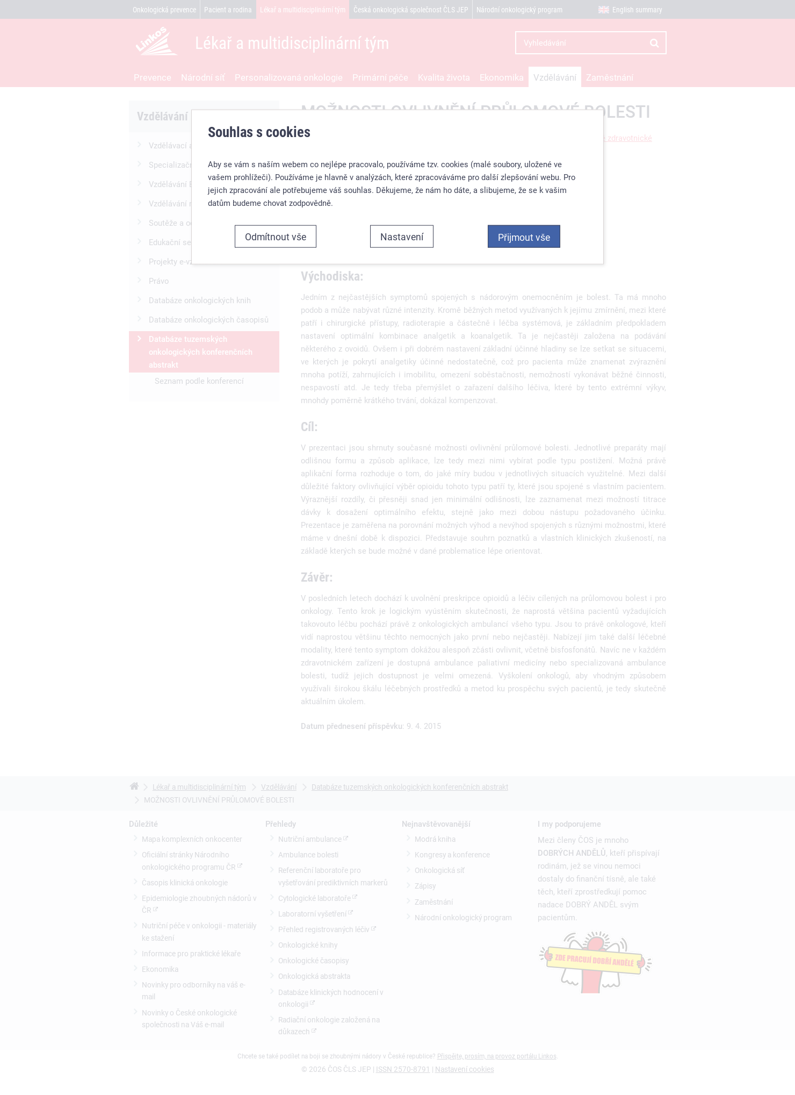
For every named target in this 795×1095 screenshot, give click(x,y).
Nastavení (401, 228)
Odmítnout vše (275, 228)
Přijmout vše (524, 229)
